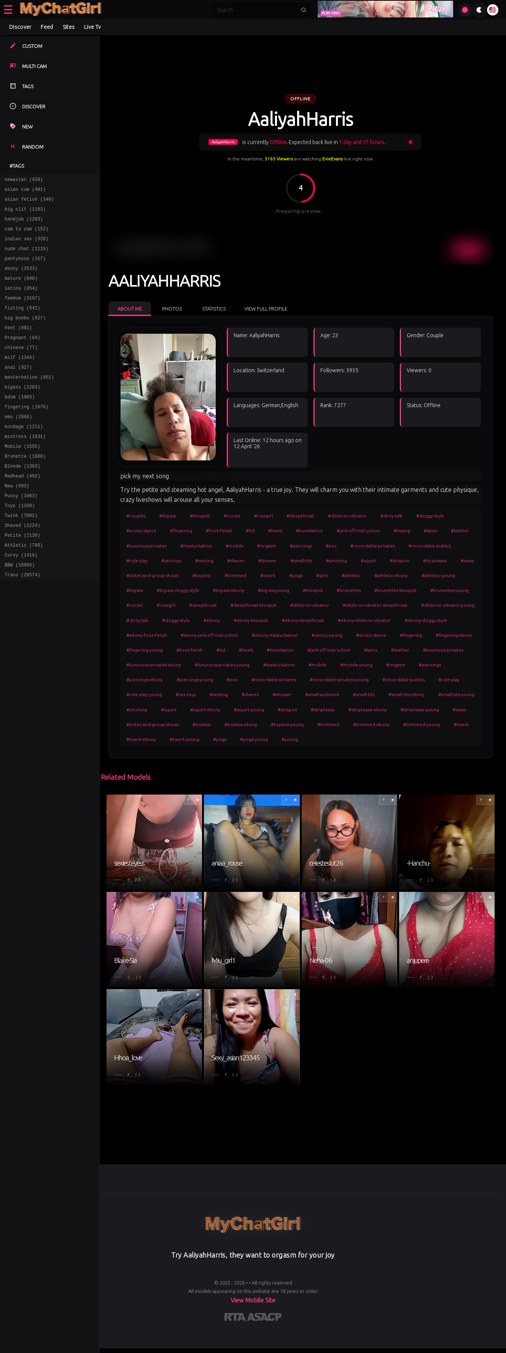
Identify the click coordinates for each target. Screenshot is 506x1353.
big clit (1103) (25, 213)
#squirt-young (249, 709)
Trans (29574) (22, 621)
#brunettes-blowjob (395, 590)
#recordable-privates (372, 545)
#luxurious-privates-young (222, 664)
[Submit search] (303, 10)
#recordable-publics (430, 545)
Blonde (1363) (22, 500)
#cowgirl (263, 515)
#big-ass (167, 515)
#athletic (351, 575)
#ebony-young (327, 635)
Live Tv (92, 27)
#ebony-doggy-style (426, 620)
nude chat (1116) (26, 257)
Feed (47, 27)
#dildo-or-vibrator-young (447, 605)
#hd (250, 530)
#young (290, 739)
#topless (202, 575)
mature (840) (21, 290)
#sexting (204, 560)
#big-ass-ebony (228, 590)
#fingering (181, 530)
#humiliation (309, 530)
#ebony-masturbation (275, 635)
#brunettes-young (449, 590)
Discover (20, 27)
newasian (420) (24, 180)
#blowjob (200, 515)
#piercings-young (195, 679)
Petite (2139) (22, 577)
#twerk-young (184, 739)
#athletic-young (438, 575)
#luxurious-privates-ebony (153, 664)
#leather (460, 530)
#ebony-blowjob (251, 620)
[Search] (256, 10)
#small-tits (301, 560)
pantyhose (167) (25, 268)
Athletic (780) (24, 588)
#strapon (399, 560)
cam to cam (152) (26, 235)
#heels (275, 530)
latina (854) (21, 301)
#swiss (467, 560)
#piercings (301, 545)
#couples (136, 515)
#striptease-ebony (367, 709)
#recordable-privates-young (339, 679)
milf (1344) (20, 379)
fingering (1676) (26, 434)
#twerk (267, 575)
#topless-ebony (240, 724)
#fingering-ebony (454, 635)
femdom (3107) (22, 312)
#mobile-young (356, 664)
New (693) (17, 522)
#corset (232, 515)
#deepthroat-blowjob (254, 605)
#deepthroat (300, 515)
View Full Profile (265, 308)
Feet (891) (18, 346)
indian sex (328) (26, 246)
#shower (267, 560)
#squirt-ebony (205, 709)
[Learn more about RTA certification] (235, 1318)
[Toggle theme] (479, 9)
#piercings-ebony (144, 679)
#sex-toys (171, 560)
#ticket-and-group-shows (152, 575)
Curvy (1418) (21, 599)
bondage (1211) (24, 456)
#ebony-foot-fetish (146, 635)
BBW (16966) (20, 610)
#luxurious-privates (146, 545)
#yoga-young (254, 739)
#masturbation (196, 545)
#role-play (137, 560)
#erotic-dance (141, 530)
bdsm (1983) (20, 423)
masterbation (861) (29, 401)
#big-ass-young (273, 590)
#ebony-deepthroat (303, 620)
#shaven (236, 560)
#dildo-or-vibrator (347, 515)
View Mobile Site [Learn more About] (253, 1300)
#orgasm (266, 545)
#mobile (234, 545)
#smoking (336, 560)
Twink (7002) (21, 555)
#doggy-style (430, 515)
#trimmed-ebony (371, 724)
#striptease (435, 560)
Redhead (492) (22, 511)
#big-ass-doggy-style (178, 590)
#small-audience (322, 694)
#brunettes (349, 590)
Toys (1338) (20, 544)
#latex (430, 530)
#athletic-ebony (391, 575)
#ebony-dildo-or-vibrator (364, 620)
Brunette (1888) (25, 489)
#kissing (401, 530)
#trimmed (235, 575)
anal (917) (18, 390)
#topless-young (287, 724)
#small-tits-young (456, 694)
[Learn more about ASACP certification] (264, 1318)
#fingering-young (144, 649)
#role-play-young (144, 694)
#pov (331, 545)
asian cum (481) (25, 191)
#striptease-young (420, 709)
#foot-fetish (219, 530)
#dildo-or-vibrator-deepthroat (375, 605)
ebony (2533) (21, 279)
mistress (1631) (25, 467)
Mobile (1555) (22, 478)
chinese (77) (21, 368)
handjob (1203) (24, 224)
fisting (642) (22, 323)
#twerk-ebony (141, 739)
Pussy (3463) (21, 533)
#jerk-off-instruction (358, 530)
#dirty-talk (391, 515)
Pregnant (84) (22, 357)
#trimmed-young (421, 724)
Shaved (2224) (22, 566)
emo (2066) (18, 445)
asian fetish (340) (29, 202)
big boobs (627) (25, 335)
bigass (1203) (22, 412)
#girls (322, 575)
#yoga (295, 575)
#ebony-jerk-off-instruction (209, 635)
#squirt (368, 560)
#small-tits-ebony (406, 694)
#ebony (212, 620)
